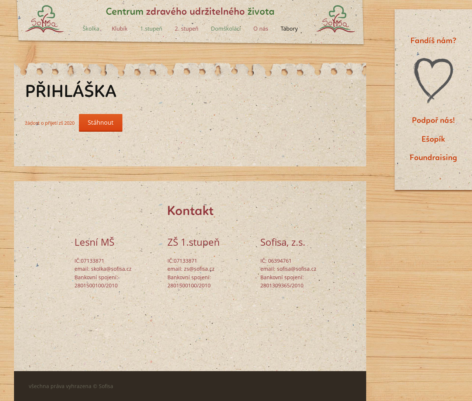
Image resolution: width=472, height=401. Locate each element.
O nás (260, 28)
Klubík (120, 28)
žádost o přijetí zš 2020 (49, 123)
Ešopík (433, 139)
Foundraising (433, 158)
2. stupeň (186, 28)
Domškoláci (226, 28)
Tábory (289, 28)
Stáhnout (101, 122)
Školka (91, 28)
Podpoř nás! (433, 121)
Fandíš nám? (433, 41)
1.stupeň (151, 28)
